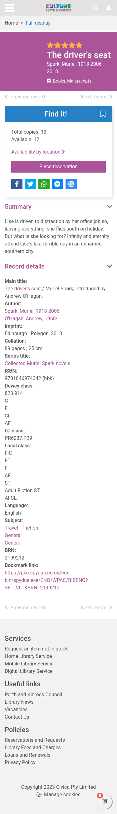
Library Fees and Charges (33, 747)
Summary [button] (18, 206)
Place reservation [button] (72, 166)
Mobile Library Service (29, 664)
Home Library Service (28, 656)
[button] (103, 114)
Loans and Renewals (28, 755)
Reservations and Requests (35, 740)
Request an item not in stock (36, 649)
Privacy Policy (20, 762)
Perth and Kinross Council (33, 694)
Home (11, 23)
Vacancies (16, 709)
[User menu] (109, 8)
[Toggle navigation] (9, 7)
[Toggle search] (96, 8)
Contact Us (17, 717)
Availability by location (38, 152)
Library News (19, 702)
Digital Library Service (29, 671)
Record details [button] (25, 266)
